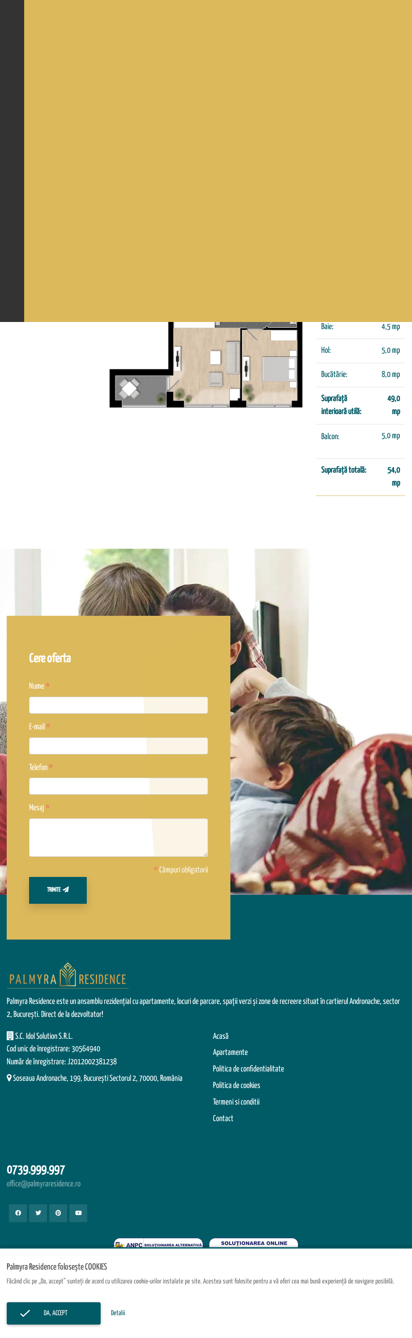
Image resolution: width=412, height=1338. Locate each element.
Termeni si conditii (236, 1102)
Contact (223, 1119)
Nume (36, 686)
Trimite (58, 889)
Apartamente (230, 1053)
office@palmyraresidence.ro (44, 1184)
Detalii (118, 1313)
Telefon (38, 768)
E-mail (37, 727)
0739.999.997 (36, 1170)
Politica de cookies (236, 1086)
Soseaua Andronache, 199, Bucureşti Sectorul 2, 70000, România (98, 1079)
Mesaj (36, 808)
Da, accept (54, 1313)
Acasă (221, 1037)
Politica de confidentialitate (248, 1069)
